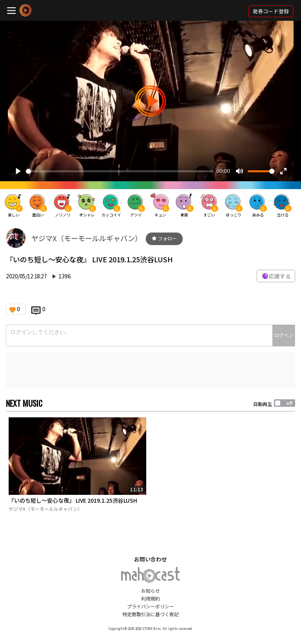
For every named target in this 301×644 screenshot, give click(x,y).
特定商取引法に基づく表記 (150, 614)
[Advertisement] (150, 370)
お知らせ (150, 590)
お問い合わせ (150, 559)
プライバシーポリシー (150, 606)
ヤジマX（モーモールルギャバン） (86, 238)
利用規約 (150, 598)
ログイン (283, 335)
